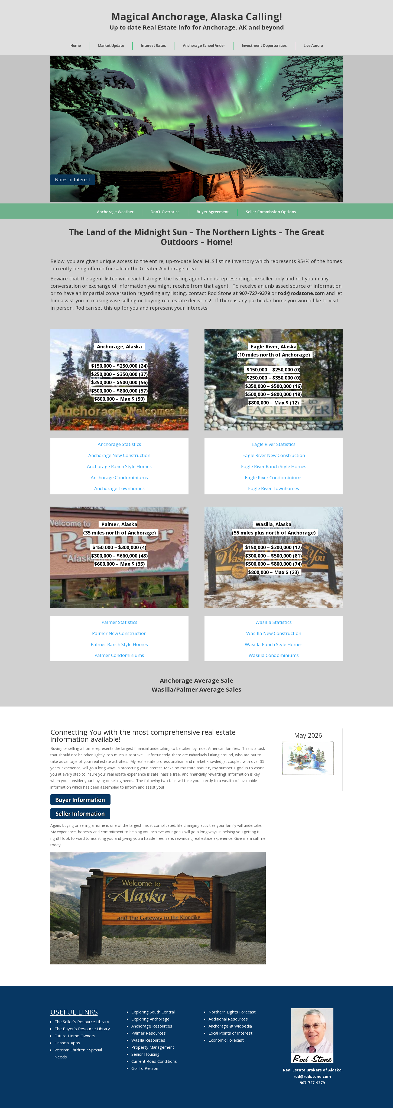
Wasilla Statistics (273, 622)
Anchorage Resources (151, 1026)
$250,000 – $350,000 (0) (273, 377)
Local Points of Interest (230, 1033)
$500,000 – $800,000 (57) (119, 390)
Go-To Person (144, 1068)
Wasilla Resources (148, 1040)
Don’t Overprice (165, 211)
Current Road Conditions (154, 1061)
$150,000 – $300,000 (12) (273, 547)
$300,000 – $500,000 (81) (273, 555)
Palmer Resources (148, 1033)
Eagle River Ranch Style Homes (273, 466)
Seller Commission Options (271, 211)
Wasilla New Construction (273, 633)
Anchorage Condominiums (119, 477)
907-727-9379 (254, 293)
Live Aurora (313, 45)
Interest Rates (153, 45)
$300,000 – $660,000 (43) (119, 555)
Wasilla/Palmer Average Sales (196, 689)
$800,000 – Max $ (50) (119, 399)
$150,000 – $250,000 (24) (119, 365)
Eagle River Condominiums (274, 477)
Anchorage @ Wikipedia (230, 1026)
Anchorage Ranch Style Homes (119, 466)
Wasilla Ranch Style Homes (274, 644)
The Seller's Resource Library (81, 1021)
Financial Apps (67, 1042)
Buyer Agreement (213, 211)
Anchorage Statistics (119, 444)
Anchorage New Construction (119, 455)
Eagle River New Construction (273, 455)
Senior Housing (145, 1054)
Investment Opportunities (264, 45)
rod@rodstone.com (312, 1076)
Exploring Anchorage (150, 1019)
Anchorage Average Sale (196, 680)
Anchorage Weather (115, 211)
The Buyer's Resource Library (82, 1028)
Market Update (111, 45)
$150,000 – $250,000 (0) (273, 369)
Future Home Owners (74, 1035)
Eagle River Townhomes (273, 488)
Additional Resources (228, 1019)
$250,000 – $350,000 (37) (119, 374)
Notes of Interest (72, 179)
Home (75, 45)
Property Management (152, 1047)
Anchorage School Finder (204, 45)
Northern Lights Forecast (232, 1012)
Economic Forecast (226, 1040)
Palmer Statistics (119, 622)
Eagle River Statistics (273, 444)
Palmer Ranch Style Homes (119, 644)
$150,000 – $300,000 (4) (119, 547)
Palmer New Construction (119, 633)
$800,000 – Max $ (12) (273, 402)
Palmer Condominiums (119, 655)
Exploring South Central (153, 1012)
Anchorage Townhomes (119, 488)
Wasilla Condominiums (274, 655)
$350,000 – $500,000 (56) (119, 382)
